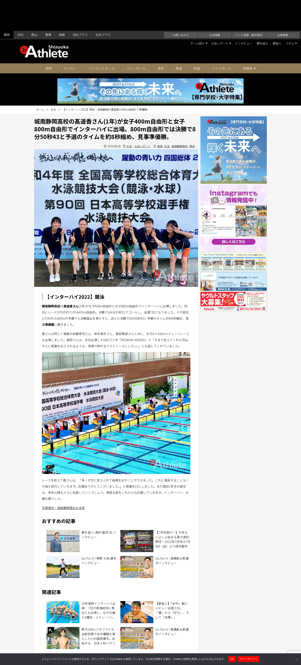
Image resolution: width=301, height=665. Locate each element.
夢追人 (275, 12)
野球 (49, 37)
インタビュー (240, 12)
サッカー (70, 37)
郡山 (35, 4)
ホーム (40, 79)
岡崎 (63, 4)
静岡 (7, 4)
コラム (289, 12)
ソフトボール (221, 37)
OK (232, 659)
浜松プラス (81, 4)
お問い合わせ (181, 4)
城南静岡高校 (179, 115)
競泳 (192, 115)
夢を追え (260, 12)
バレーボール (136, 37)
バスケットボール (101, 37)
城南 (159, 115)
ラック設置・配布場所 (248, 4)
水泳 (53, 79)
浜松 (21, 4)
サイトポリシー (188, 646)
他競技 (248, 37)
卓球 (160, 37)
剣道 (197, 37)
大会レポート (215, 12)
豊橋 (49, 4)
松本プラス (104, 4)
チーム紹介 (191, 12)
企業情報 (282, 4)
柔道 (178, 37)
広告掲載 (214, 4)
